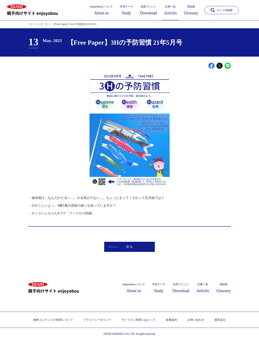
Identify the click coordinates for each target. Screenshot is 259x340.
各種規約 (171, 319)
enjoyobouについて (101, 10)
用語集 (191, 10)
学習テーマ (126, 10)
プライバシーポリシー (97, 319)
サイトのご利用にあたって (139, 319)
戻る (120, 246)
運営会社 (220, 319)
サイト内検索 (221, 10)
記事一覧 (170, 10)
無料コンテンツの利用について (53, 319)
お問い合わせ (195, 319)
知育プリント (148, 10)
